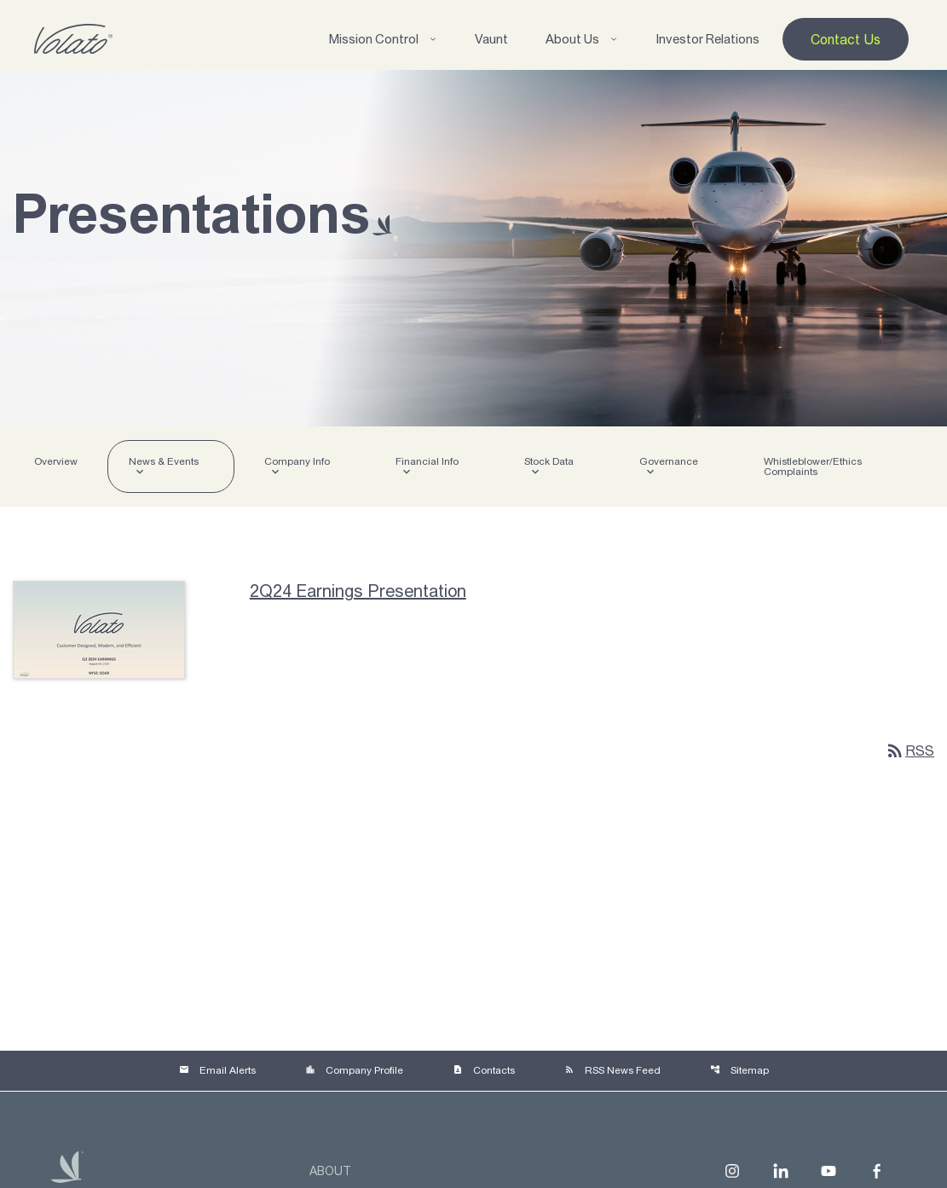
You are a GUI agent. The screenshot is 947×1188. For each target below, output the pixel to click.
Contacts (484, 1070)
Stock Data (549, 461)
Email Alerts (217, 1070)
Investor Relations (707, 39)
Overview (56, 461)
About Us (582, 39)
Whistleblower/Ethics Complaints (813, 466)
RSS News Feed (612, 1070)
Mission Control (383, 39)
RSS (909, 750)
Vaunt (491, 39)
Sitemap (739, 1070)
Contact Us (846, 39)
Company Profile (354, 1070)
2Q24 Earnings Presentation (358, 590)
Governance (668, 461)
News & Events (164, 461)
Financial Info (427, 461)
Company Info (297, 461)
